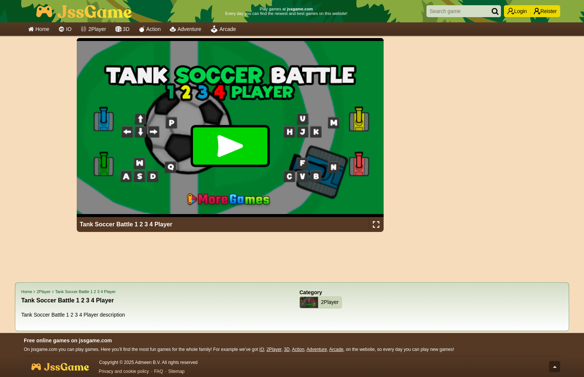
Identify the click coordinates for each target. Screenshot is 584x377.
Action (150, 29)
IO (65, 29)
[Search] (495, 11)
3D (122, 29)
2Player (93, 29)
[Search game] (456, 11)
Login (517, 11)
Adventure (185, 29)
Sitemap (176, 371)
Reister (545, 11)
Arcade (223, 29)
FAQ (158, 371)
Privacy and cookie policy (124, 371)
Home (38, 29)
